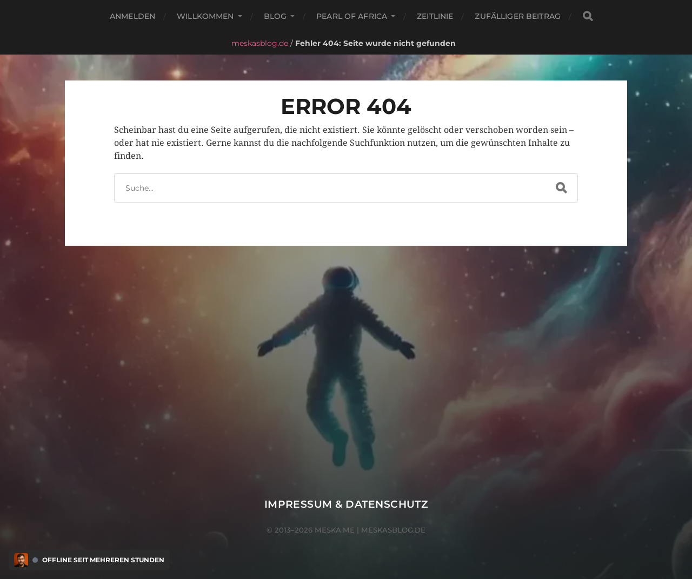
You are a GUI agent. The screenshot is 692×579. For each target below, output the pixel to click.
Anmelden (132, 16)
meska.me (335, 530)
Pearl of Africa (351, 16)
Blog (275, 16)
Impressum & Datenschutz (346, 504)
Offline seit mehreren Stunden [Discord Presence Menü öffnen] (103, 560)
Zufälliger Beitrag (518, 16)
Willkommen (205, 16)
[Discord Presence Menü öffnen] (21, 560)
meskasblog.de (259, 43)
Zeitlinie (435, 16)
